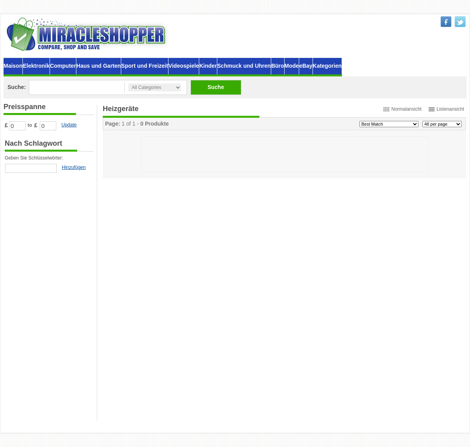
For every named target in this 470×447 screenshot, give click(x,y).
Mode (292, 66)
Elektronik (36, 66)
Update (69, 125)
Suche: (16, 87)
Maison (13, 66)
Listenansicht (450, 109)
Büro (277, 66)
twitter (460, 21)
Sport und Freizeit (144, 66)
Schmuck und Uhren (244, 66)
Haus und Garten (98, 66)
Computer (63, 66)
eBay (305, 66)
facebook (445, 21)
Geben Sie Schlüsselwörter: (34, 158)
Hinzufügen (74, 167)
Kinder (207, 66)
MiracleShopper (88, 34)
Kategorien (327, 66)
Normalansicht (406, 109)
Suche (215, 87)
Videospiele (183, 66)
